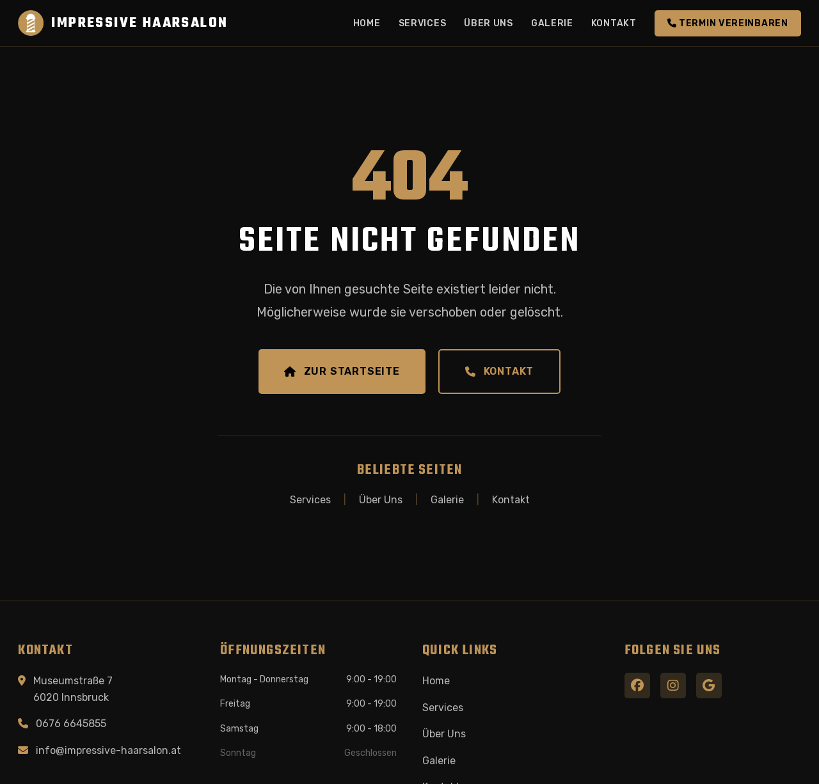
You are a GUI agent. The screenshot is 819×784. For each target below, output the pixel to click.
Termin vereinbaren (727, 23)
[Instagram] (673, 685)
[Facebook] (637, 685)
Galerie (552, 23)
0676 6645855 (71, 723)
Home (367, 23)
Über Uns (488, 23)
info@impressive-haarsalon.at (108, 750)
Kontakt (614, 23)
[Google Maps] (709, 685)
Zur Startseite (342, 371)
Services (423, 23)
